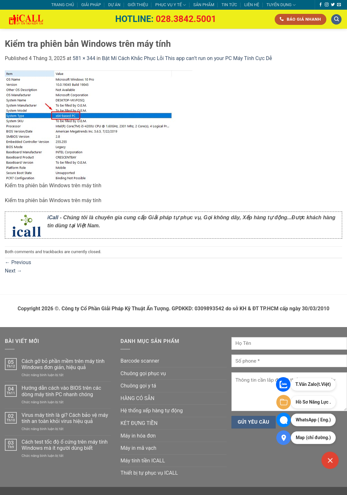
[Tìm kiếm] (336, 19)
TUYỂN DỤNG (281, 5)
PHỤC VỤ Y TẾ (170, 5)
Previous (18, 262)
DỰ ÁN (114, 4)
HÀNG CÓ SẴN (137, 398)
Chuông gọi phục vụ (143, 373)
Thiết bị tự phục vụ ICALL (149, 473)
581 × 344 (84, 58)
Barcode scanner (139, 361)
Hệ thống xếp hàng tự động (151, 410)
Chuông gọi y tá (138, 386)
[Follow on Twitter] (333, 5)
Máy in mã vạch (138, 448)
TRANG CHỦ (62, 4)
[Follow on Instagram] (327, 5)
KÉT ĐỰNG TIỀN (139, 423)
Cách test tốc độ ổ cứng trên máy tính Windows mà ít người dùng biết (65, 445)
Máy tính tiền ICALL (142, 461)
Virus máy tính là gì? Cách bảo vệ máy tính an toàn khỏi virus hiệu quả (65, 418)
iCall (52, 217)
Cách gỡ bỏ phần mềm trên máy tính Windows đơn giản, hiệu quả (63, 364)
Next (13, 271)
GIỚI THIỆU (138, 4)
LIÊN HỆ (251, 4)
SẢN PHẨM (203, 4)
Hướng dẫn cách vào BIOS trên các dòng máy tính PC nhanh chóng (61, 391)
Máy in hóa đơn (138, 436)
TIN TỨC (229, 4)
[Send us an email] (339, 5)
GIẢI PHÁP (91, 4)
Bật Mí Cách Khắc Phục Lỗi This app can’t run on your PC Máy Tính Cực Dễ (187, 58)
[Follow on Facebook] (320, 5)
